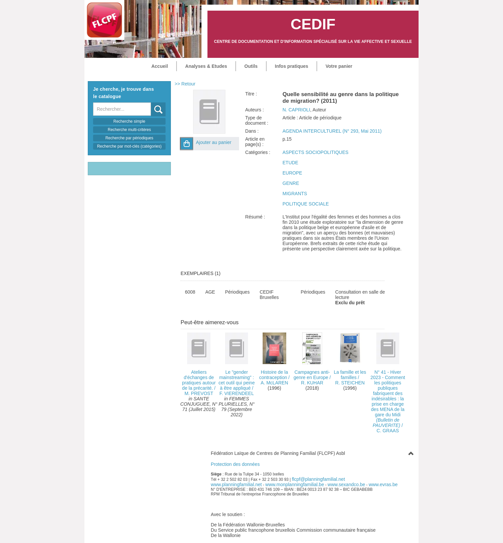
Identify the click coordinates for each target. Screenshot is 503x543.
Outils (251, 66)
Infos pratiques (291, 66)
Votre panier (338, 66)
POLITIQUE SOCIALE (306, 203)
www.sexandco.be (346, 484)
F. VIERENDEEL (236, 393)
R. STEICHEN (350, 382)
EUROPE (292, 173)
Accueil (159, 66)
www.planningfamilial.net (236, 484)
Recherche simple (129, 121)
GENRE (291, 183)
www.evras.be (383, 484)
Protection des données (235, 464)
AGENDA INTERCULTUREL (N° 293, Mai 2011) (332, 131)
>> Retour (185, 83)
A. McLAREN (274, 382)
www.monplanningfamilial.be (294, 484)
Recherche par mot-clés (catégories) (129, 146)
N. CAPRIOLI (296, 109)
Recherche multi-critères (129, 129)
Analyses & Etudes (206, 66)
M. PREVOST (199, 393)
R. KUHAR (312, 382)
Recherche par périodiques (129, 138)
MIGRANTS (295, 193)
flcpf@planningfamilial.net (318, 479)
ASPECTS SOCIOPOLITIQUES (315, 152)
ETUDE (290, 162)
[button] (186, 143)
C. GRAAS (388, 430)
